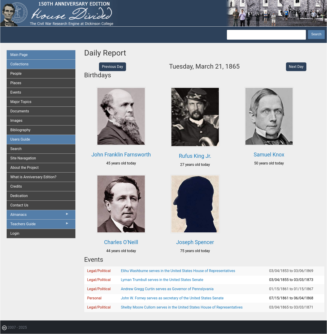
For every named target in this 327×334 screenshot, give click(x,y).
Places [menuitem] (15, 83)
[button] (121, 144)
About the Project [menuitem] (24, 167)
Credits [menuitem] (16, 186)
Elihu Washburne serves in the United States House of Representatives (178, 271)
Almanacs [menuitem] (40, 215)
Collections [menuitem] (19, 64)
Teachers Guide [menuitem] (40, 225)
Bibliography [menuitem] (20, 130)
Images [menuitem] (16, 120)
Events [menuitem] (15, 92)
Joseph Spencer (195, 242)
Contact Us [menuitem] (19, 205)
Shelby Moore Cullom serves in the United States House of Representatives (182, 307)
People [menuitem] (16, 73)
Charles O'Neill (121, 242)
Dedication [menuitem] (19, 196)
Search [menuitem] (16, 149)
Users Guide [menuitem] (20, 139)
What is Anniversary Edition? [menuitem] (33, 177)
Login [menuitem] (14, 233)
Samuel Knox (269, 155)
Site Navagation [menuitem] (23, 158)
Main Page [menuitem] (19, 55)
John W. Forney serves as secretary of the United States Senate (172, 298)
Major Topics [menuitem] (20, 102)
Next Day (296, 66)
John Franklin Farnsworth (121, 155)
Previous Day (112, 66)
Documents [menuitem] (19, 111)
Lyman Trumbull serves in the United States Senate (162, 280)
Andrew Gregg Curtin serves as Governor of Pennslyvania (167, 289)
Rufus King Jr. (195, 156)
